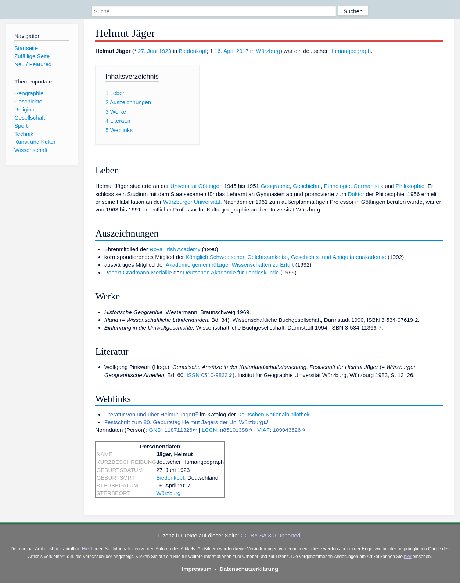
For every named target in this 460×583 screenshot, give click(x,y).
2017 (242, 51)
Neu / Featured (32, 64)
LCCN (209, 430)
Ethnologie (337, 186)
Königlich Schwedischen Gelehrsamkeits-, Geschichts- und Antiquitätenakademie (286, 257)
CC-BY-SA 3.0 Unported (270, 535)
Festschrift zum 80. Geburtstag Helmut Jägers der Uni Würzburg (183, 422)
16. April (225, 51)
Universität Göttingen (196, 186)
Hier (86, 548)
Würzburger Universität (191, 202)
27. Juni (147, 51)
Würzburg (268, 51)
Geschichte (307, 186)
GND (155, 430)
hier (58, 548)
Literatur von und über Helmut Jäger (149, 414)
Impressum (197, 569)
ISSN (193, 375)
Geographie (275, 186)
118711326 (179, 430)
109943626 (287, 430)
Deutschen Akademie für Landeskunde (231, 272)
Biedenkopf (193, 51)
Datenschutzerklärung (249, 569)
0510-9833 (214, 375)
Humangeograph (350, 51)
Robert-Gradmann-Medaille (138, 272)
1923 (165, 51)
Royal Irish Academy (175, 249)
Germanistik (368, 186)
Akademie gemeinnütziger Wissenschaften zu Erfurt (230, 265)
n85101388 (234, 430)
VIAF (263, 430)
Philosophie (410, 186)
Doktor (356, 194)
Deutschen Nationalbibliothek (273, 414)
